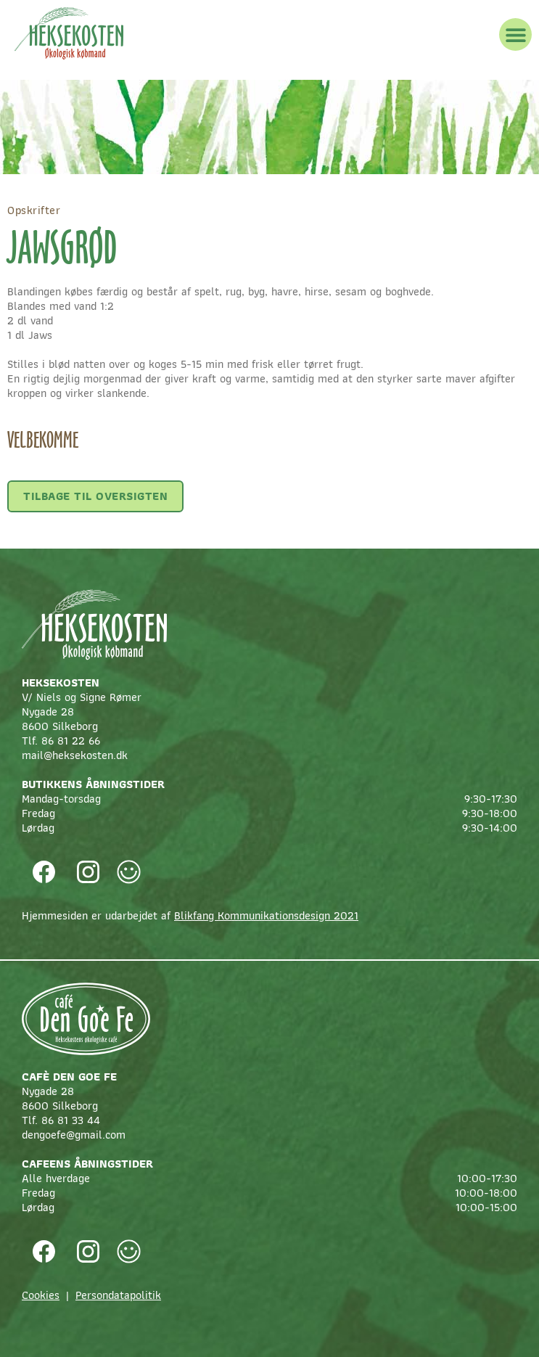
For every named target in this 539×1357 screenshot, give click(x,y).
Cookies (40, 1295)
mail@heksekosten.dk (75, 755)
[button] (515, 34)
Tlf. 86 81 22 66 (61, 740)
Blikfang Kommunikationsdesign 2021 (266, 915)
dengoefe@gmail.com (74, 1135)
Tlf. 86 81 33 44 (61, 1120)
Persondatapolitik (118, 1295)
